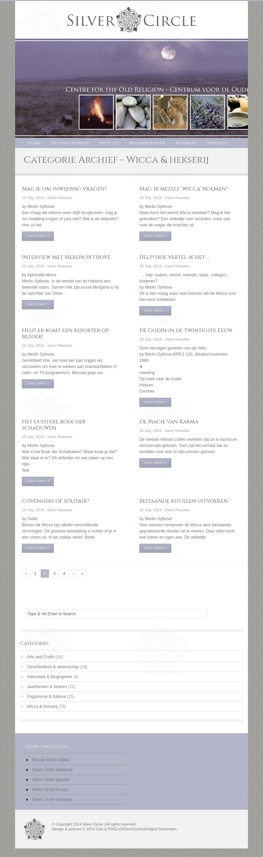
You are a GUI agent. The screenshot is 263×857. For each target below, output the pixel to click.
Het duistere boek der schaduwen (54, 425)
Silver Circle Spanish (51, 779)
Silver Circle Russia (50, 789)
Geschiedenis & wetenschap (53, 666)
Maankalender (147, 143)
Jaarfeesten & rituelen (47, 686)
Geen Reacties (59, 198)
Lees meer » (37, 236)
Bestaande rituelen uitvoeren (183, 501)
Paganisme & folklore (46, 696)
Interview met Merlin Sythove (66, 257)
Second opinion (70, 143)
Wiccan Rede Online (51, 759)
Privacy (70, 153)
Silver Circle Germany (52, 799)
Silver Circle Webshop (52, 769)
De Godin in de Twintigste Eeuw (186, 330)
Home (33, 143)
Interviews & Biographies (49, 676)
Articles (109, 143)
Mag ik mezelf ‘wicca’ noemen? (183, 189)
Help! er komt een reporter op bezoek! (65, 333)
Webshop (185, 143)
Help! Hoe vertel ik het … (174, 257)
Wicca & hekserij (42, 706)
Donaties (217, 143)
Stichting (38, 153)
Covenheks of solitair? (55, 501)
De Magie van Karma (168, 421)
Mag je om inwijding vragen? (64, 189)
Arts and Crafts (40, 657)
